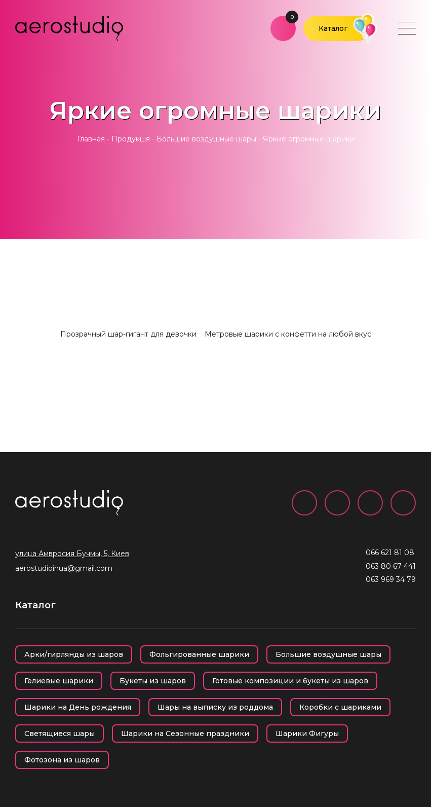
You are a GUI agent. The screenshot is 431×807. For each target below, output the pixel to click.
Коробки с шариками (340, 707)
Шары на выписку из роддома (215, 707)
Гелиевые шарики (58, 680)
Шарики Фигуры (307, 733)
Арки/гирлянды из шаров (73, 654)
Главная (91, 138)
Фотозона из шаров (62, 759)
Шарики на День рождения (77, 707)
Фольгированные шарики (199, 654)
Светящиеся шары (59, 733)
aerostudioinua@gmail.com (63, 568)
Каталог (333, 28)
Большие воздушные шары (206, 138)
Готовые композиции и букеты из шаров (290, 680)
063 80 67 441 (391, 566)
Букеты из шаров (153, 680)
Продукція (130, 138)
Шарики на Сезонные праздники (185, 733)
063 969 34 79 (391, 579)
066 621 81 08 (390, 552)
